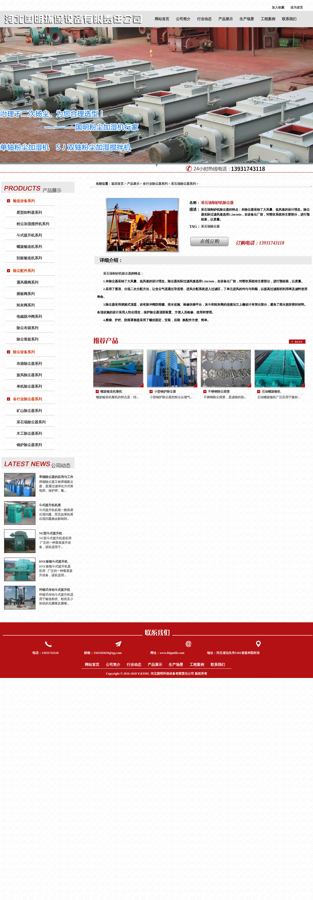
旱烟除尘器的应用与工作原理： (56, 477)
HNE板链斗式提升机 (53, 561)
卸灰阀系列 (26, 305)
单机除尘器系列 (29, 386)
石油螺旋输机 (271, 391)
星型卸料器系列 (29, 213)
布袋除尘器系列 (29, 364)
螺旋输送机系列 (29, 247)
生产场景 (247, 19)
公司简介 (183, 19)
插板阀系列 (26, 294)
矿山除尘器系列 (29, 411)
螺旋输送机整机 (111, 391)
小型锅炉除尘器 (165, 391)
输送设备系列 (24, 201)
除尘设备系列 (24, 352)
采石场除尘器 (210, 226)
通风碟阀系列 (27, 282)
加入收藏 (278, 7)
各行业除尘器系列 (27, 399)
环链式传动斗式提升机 (54, 590)
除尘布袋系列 (27, 328)
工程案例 (268, 19)
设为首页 (296, 7)
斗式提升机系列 (29, 235)
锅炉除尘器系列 (29, 445)
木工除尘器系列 (29, 434)
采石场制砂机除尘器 (117, 273)
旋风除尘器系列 (29, 375)
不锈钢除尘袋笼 (219, 391)
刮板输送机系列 (29, 258)
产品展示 (225, 19)
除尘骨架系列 (27, 339)
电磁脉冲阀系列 (29, 317)
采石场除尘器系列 (31, 422)
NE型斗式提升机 (50, 533)
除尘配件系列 (24, 271)
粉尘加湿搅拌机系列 (33, 224)
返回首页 (117, 184)
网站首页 (162, 19)
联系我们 (289, 19)
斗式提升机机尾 (50, 505)
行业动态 (204, 19)
